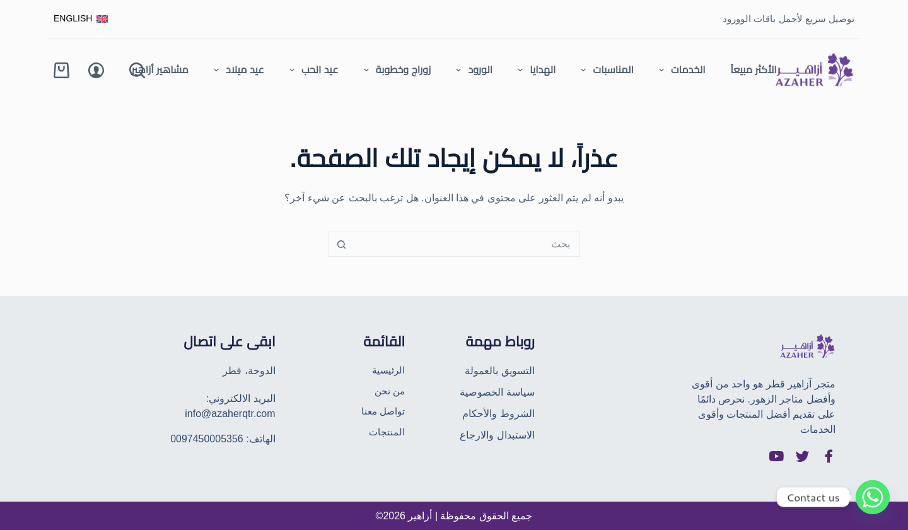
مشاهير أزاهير (160, 69)
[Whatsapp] (873, 497)
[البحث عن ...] (466, 244)
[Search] (137, 70)
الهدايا (534, 70)
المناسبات (604, 70)
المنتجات (386, 433)
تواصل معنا (382, 412)
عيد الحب (311, 70)
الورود (471, 70)
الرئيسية (387, 369)
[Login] (96, 70)
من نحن (389, 391)
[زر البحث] (341, 244)
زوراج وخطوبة (395, 70)
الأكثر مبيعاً (753, 69)
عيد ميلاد (236, 70)
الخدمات (680, 70)
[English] (81, 18)
